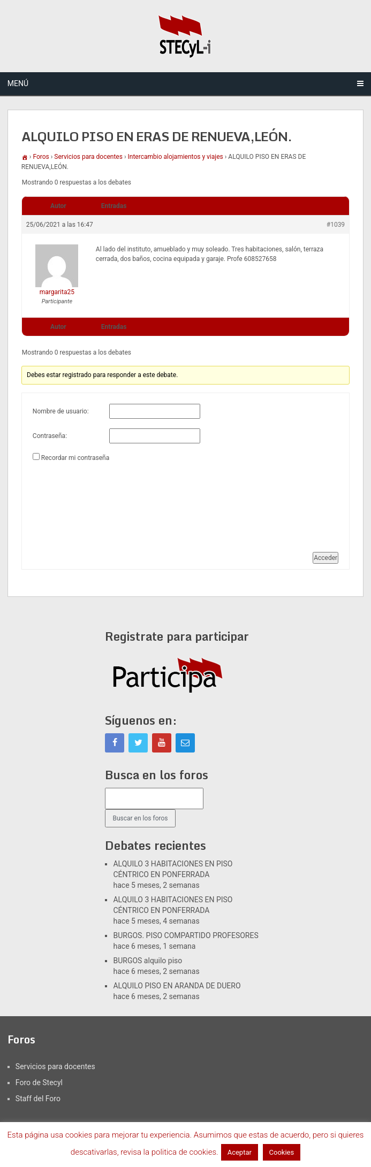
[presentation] (76, 502)
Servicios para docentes (88, 156)
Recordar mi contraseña (75, 458)
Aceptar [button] (240, 1152)
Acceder (325, 558)
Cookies (281, 1152)
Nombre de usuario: (61, 411)
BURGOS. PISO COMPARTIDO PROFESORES (185, 935)
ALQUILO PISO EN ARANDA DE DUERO (176, 985)
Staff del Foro (38, 1098)
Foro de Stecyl (39, 1082)
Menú (17, 83)
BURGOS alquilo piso (147, 960)
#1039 (336, 224)
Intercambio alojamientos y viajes (175, 156)
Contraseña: (50, 436)
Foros (41, 156)
